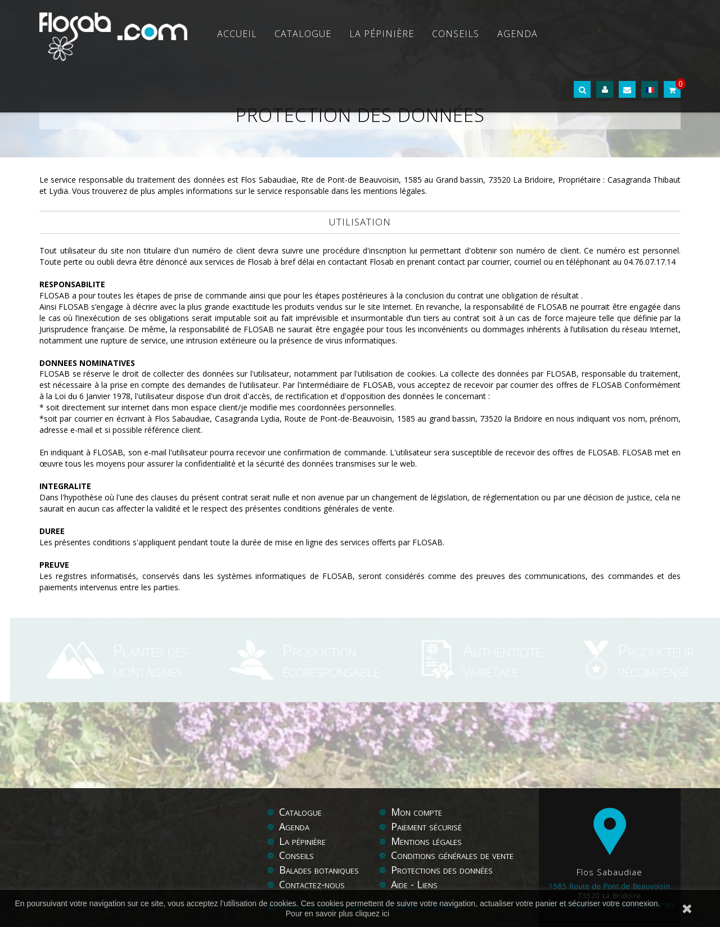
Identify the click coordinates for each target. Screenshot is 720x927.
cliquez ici (373, 913)
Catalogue (302, 34)
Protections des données (442, 869)
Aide (401, 884)
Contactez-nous (312, 884)
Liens (427, 884)
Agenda (517, 34)
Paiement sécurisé (426, 826)
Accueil (237, 34)
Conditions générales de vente (452, 855)
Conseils (455, 34)
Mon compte (416, 812)
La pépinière (381, 34)
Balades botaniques (319, 869)
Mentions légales (426, 841)
